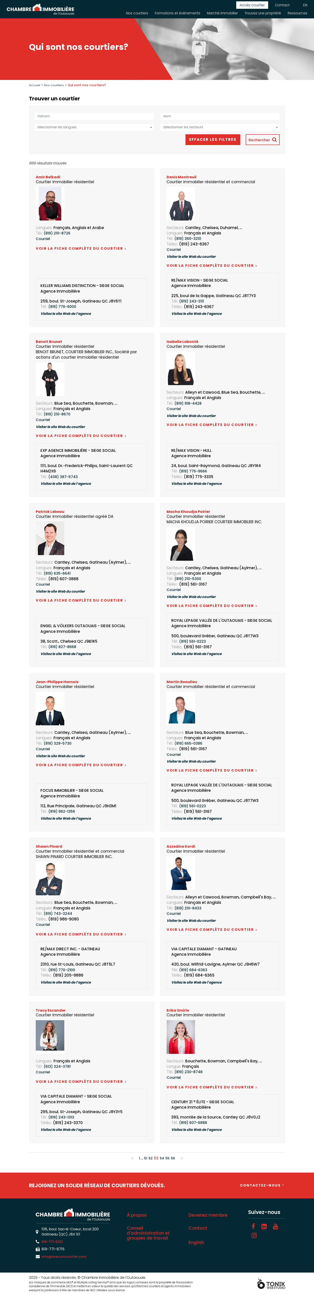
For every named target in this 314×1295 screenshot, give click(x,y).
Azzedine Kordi (181, 846)
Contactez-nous (259, 1185)
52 (150, 1158)
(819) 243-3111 (192, 301)
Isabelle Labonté (183, 342)
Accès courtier (252, 5)
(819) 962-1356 (62, 811)
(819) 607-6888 (194, 1123)
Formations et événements (172, 12)
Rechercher (258, 140)
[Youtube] (275, 1226)
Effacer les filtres (208, 140)
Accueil (34, 85)
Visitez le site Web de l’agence (68, 314)
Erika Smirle (178, 1010)
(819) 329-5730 (58, 743)
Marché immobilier (219, 12)
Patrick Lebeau (51, 512)
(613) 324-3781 (58, 1066)
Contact (282, 5)
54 (162, 1158)
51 (145, 1158)
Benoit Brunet (49, 342)
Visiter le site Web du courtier (193, 256)
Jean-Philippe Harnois (58, 682)
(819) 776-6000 (63, 307)
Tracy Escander (51, 1010)
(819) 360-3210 (188, 239)
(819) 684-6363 (194, 970)
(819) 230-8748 (189, 1072)
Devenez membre (208, 1215)
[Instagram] (254, 1235)
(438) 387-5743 (63, 477)
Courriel (43, 239)
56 (173, 1158)
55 (168, 1158)
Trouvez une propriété (261, 12)
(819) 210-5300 (188, 579)
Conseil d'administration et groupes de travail (148, 1233)
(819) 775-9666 (194, 471)
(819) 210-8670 (58, 414)
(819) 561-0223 (193, 641)
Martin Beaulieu (182, 682)
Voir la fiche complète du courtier (81, 249)
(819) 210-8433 (188, 908)
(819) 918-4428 (189, 403)
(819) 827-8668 (63, 647)
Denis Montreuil (182, 177)
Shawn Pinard (49, 846)
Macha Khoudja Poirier (189, 512)
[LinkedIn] (264, 1226)
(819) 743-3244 (59, 913)
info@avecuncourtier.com (65, 1256)
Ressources (297, 12)
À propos (137, 1215)
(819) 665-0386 (189, 743)
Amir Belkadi (48, 177)
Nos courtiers (131, 12)
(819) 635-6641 (58, 573)
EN (305, 5)
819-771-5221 (53, 1241)
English (196, 1242)
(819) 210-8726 (58, 233)
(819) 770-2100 (62, 970)
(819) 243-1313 (62, 1117)
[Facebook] (253, 1226)
